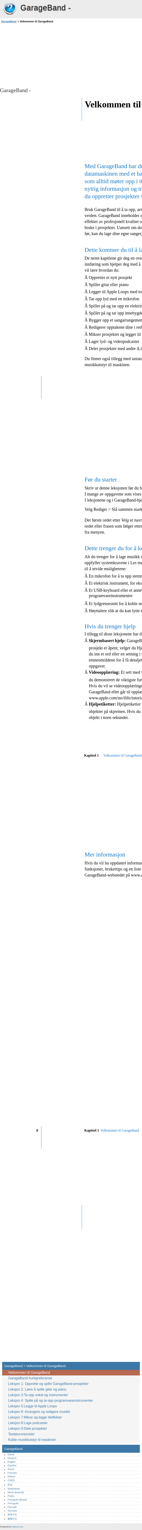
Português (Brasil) (17, 1499)
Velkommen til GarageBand (29, 1372)
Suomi (11, 1469)
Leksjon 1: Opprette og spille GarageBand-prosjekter (48, 1384)
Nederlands (14, 1488)
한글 (10, 1484)
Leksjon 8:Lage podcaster (28, 1423)
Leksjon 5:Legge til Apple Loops (32, 1406)
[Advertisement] (38, 55)
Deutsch (12, 1458)
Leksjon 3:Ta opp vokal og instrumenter (38, 1395)
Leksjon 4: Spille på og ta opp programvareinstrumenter (50, 1400)
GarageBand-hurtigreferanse (30, 1378)
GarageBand (9, 8)
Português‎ (13, 1503)
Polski (11, 1496)
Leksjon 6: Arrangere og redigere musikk (39, 1412)
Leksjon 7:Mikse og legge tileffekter (35, 1417)
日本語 (11, 1480)
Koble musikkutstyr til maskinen (32, 1440)
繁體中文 (12, 1519)
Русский (12, 1507)
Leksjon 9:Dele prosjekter (27, 1428)
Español (12, 1465)
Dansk (11, 1454)
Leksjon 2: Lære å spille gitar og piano (37, 1389)
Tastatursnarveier (21, 1434)
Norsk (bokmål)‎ (16, 1492)
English (11, 1461)
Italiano (11, 1476)
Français (12, 1472)
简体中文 (12, 1514)
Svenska (12, 1510)
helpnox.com (17, 1526)
